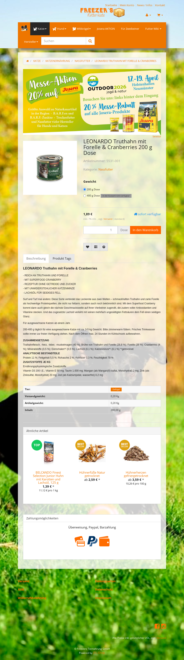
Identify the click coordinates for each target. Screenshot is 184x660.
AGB (21, 589)
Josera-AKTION (106, 29)
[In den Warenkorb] (145, 230)
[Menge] (100, 230)
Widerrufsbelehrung (32, 598)
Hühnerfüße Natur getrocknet (92, 474)
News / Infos (144, 5)
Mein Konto (127, 5)
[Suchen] (63, 41)
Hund (59, 29)
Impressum (103, 598)
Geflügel (116, 389)
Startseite (111, 5)
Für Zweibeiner (130, 29)
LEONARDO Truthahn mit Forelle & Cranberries (125, 61)
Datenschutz (104, 589)
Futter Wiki (153, 29)
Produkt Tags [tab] (62, 258)
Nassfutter (105, 169)
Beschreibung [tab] (36, 258)
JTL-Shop (99, 653)
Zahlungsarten (105, 581)
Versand (108, 218)
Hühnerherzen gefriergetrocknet (136, 474)
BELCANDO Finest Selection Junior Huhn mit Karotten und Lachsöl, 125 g (48, 477)
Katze (40, 29)
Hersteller (31, 42)
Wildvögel (81, 29)
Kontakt (160, 5)
